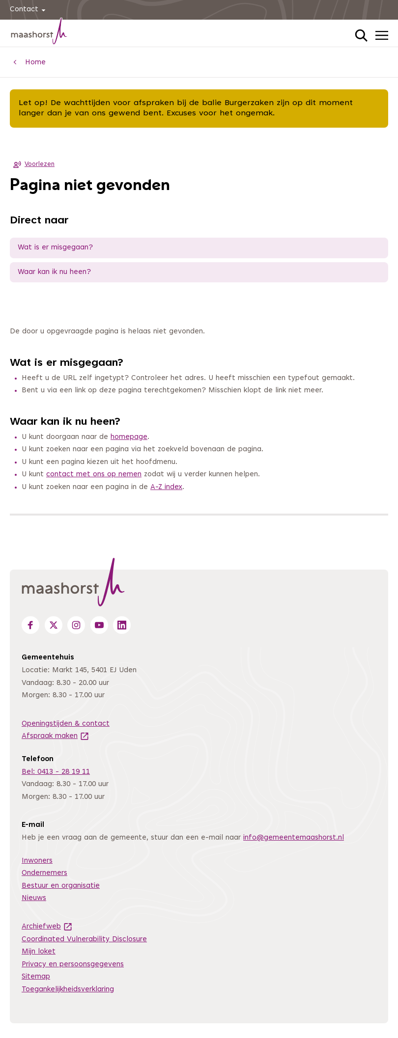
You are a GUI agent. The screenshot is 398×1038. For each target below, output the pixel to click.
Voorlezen (32, 164)
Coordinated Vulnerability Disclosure (84, 939)
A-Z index (166, 487)
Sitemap (36, 977)
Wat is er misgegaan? (55, 247)
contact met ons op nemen (94, 474)
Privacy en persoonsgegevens (73, 964)
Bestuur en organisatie (61, 886)
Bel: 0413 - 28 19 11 (56, 772)
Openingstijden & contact (66, 724)
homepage (129, 437)
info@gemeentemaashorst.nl (293, 838)
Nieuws (34, 898)
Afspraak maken (55, 736)
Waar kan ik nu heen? (54, 272)
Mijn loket (39, 952)
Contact (29, 10)
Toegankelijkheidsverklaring (68, 989)
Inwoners (37, 861)
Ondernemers (44, 873)
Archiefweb (47, 926)
